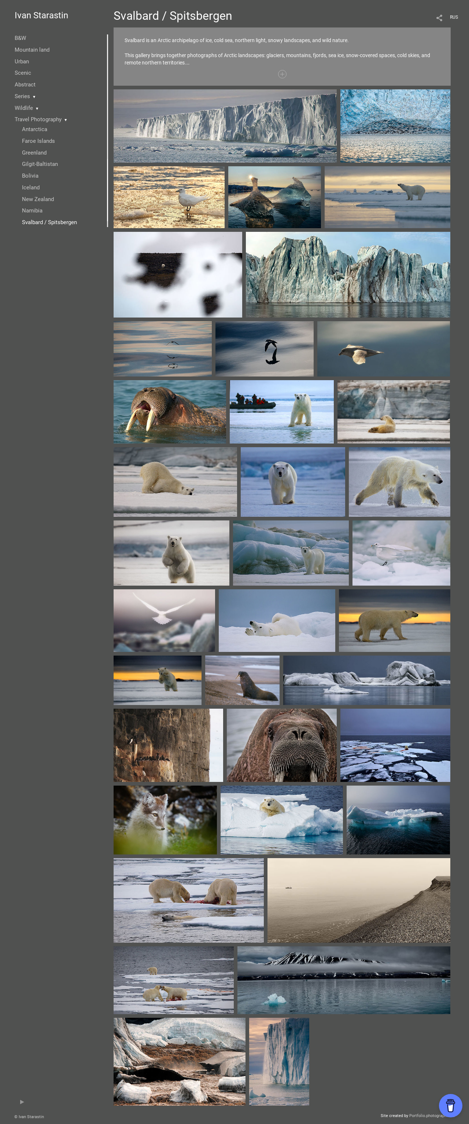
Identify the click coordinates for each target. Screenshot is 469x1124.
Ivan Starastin (41, 15)
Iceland (31, 187)
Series (22, 96)
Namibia (32, 210)
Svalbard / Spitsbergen (49, 222)
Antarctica (34, 129)
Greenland (34, 152)
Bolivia (30, 176)
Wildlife (24, 108)
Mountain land (32, 50)
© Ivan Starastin (29, 1116)
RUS (454, 17)
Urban (22, 61)
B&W (20, 38)
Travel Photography (38, 119)
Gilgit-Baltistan (40, 164)
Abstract (25, 84)
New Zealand (38, 199)
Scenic (23, 73)
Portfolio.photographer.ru (432, 1115)
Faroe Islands (38, 141)
